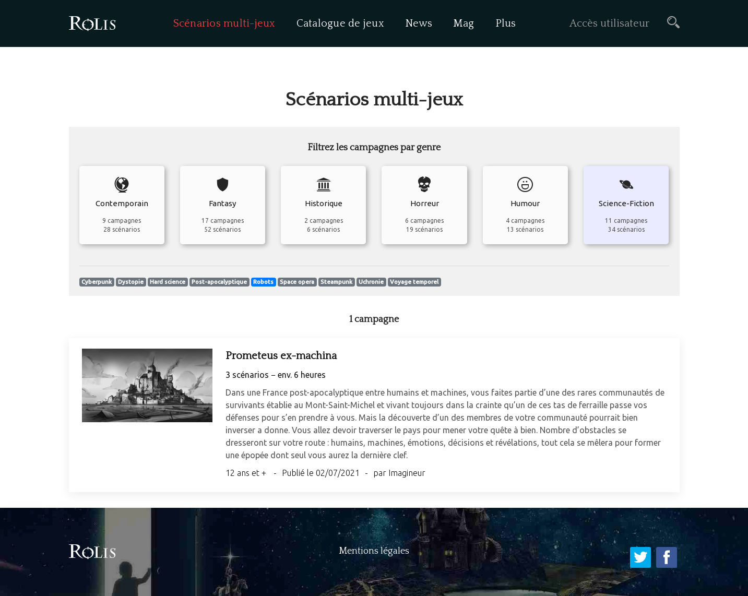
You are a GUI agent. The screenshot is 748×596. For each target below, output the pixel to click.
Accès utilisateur (609, 23)
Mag (463, 23)
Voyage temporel (414, 282)
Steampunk (336, 282)
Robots (263, 282)
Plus (505, 23)
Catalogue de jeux (340, 23)
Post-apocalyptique (219, 282)
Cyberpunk (96, 282)
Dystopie (131, 282)
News (418, 23)
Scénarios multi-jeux (224, 23)
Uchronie (371, 282)
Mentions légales (374, 551)
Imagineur (406, 473)
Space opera (297, 282)
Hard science (167, 282)
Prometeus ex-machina (281, 356)
